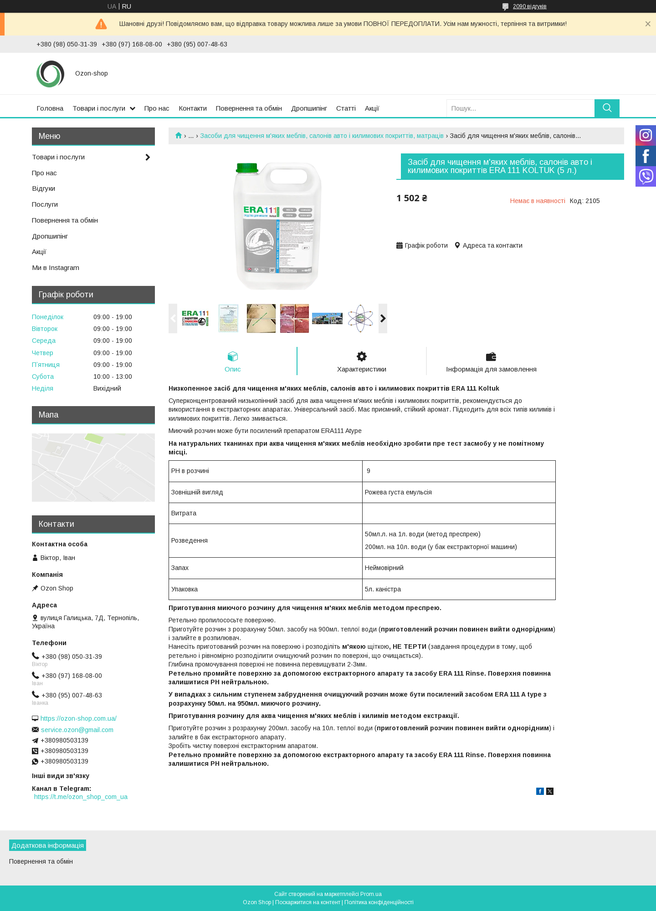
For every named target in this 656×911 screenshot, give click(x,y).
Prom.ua (371, 894)
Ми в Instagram (55, 267)
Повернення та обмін (249, 108)
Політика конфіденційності (379, 902)
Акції (372, 108)
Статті (346, 108)
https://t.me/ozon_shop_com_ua (81, 796)
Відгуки (43, 188)
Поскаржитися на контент (307, 902)
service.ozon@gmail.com (77, 729)
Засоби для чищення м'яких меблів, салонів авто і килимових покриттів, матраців (322, 135)
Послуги (45, 204)
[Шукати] (607, 108)
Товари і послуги (98, 108)
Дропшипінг (309, 108)
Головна (49, 108)
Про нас (156, 108)
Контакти (193, 108)
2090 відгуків (530, 6)
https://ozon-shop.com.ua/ (79, 718)
